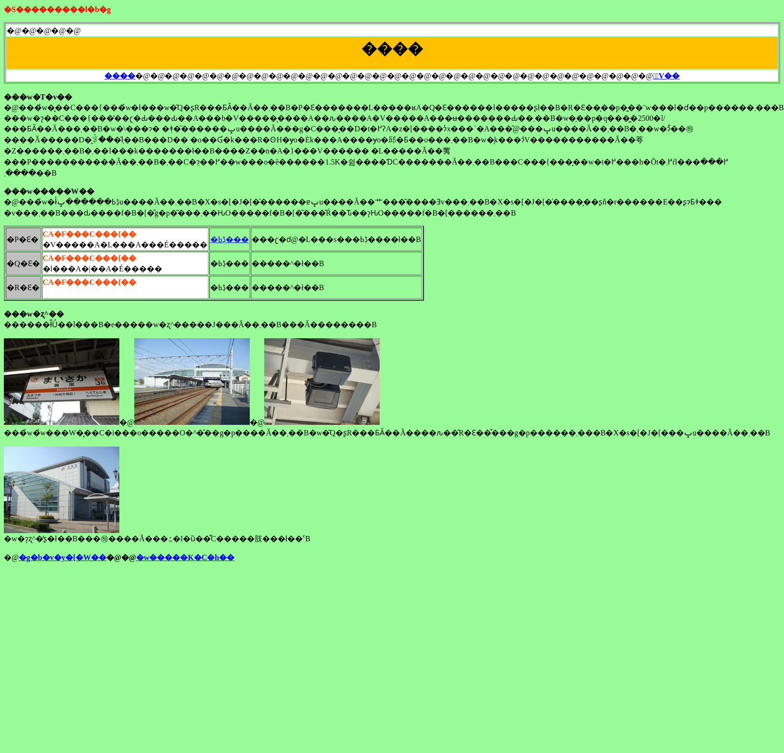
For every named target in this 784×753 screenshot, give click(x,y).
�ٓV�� (666, 76)
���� (119, 76)
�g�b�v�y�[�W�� (62, 557)
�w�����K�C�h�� (185, 557)
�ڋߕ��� (229, 239)
